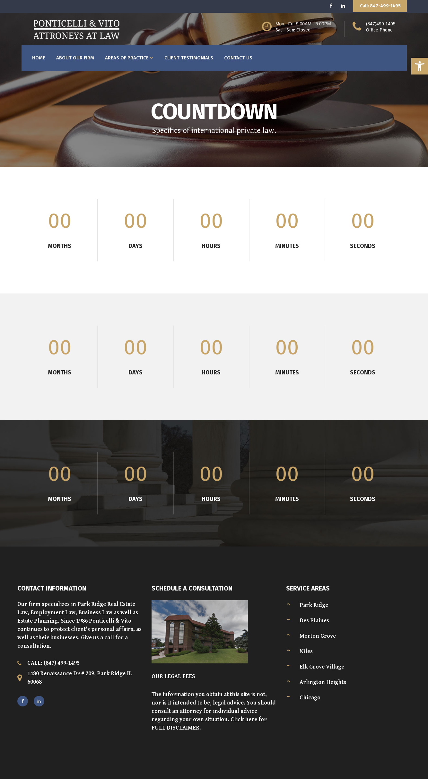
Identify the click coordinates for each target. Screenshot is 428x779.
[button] (419, 66)
